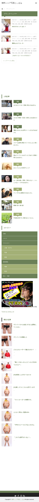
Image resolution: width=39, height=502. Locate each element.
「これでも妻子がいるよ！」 (22, 437)
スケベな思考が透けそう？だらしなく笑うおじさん (25, 144)
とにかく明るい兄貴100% (21, 412)
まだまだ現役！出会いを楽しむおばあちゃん (25, 119)
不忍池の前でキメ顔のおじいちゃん (23, 218)
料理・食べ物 (31, 21)
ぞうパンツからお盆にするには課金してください (25, 326)
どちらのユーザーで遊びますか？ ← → (25, 351)
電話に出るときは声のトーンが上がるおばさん (25, 131)
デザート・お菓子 (31, 19)
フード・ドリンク (16, 21)
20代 (4, 233)
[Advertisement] (17, 79)
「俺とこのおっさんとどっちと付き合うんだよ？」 (25, 363)
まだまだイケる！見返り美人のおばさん (25, 105)
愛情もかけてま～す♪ (18, 43)
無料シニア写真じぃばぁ (18, 499)
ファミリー (6, 243)
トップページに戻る (8, 60)
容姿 (5, 257)
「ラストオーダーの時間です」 (23, 400)
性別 (5, 271)
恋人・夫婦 (6, 276)
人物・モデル (8, 248)
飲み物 (30, 24)
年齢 (5, 266)
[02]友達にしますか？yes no (22, 374)
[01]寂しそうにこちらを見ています (24, 387)
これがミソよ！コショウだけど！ (21, 55)
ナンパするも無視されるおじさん (23, 193)
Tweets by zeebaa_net (8, 312)
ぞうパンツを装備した (20, 337)
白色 (16, 24)
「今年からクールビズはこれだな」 (24, 425)
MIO (25, 19)
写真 (5, 252)
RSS (24, 495)
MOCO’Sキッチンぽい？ (19, 26)
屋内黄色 (5, 262)
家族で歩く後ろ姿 (19, 205)
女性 (23, 21)
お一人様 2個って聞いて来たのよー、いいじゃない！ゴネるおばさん (25, 181)
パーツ (5, 238)
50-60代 (22, 19)
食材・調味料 (24, 24)
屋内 (26, 21)
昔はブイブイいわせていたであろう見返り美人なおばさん (25, 156)
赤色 (19, 24)
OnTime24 (7, 308)
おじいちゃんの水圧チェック (22, 168)
